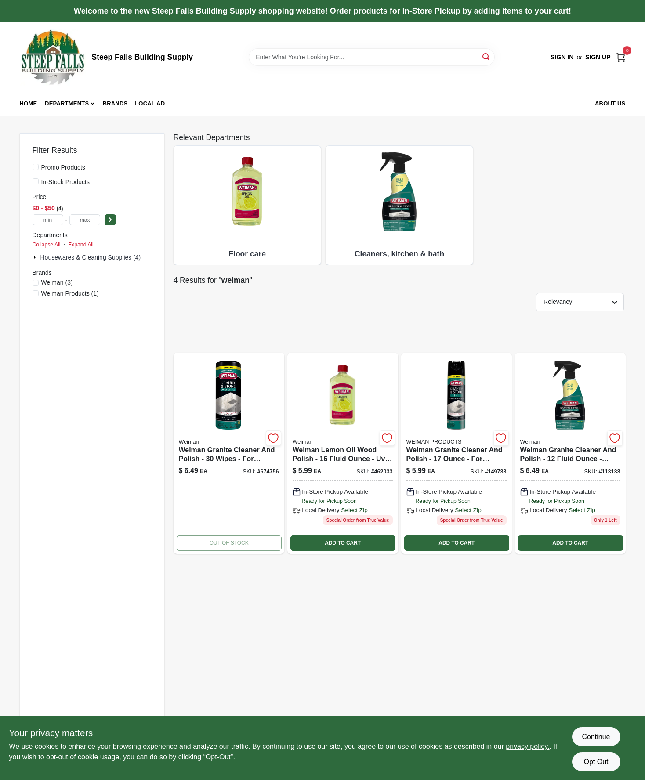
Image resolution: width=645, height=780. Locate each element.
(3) (57, 282)
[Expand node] (35, 257)
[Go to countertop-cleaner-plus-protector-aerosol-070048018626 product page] (456, 453)
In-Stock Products (65, 181)
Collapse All (47, 245)
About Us (610, 103)
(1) (70, 293)
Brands (115, 103)
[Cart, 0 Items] (620, 56)
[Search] (486, 56)
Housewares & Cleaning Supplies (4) (90, 257)
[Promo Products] (36, 167)
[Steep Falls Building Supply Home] (53, 57)
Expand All (81, 245)
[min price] (48, 219)
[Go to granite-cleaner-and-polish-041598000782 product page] (570, 453)
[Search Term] (372, 57)
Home (28, 103)
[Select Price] (110, 219)
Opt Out (595, 762)
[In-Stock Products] (36, 181)
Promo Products (63, 167)
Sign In (562, 57)
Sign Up (598, 57)
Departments (67, 103)
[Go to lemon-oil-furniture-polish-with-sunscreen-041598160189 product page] (342, 453)
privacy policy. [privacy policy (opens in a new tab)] (527, 746)
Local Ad (150, 103)
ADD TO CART (343, 543)
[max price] (84, 219)
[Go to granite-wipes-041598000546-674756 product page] (229, 453)
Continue (596, 736)
